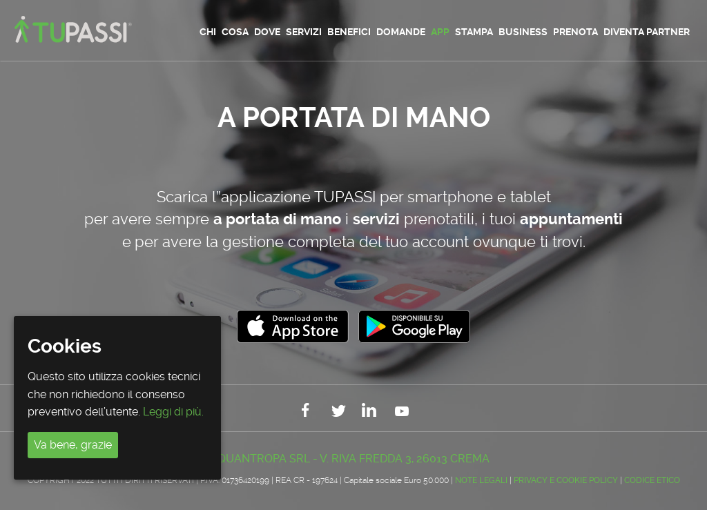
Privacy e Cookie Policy (566, 480)
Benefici (349, 31)
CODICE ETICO (652, 480)
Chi (208, 31)
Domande (400, 31)
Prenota (575, 31)
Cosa (235, 31)
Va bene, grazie (73, 444)
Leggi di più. (173, 411)
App (440, 31)
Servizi (304, 31)
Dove (267, 31)
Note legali (481, 480)
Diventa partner (646, 31)
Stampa (474, 31)
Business (523, 31)
